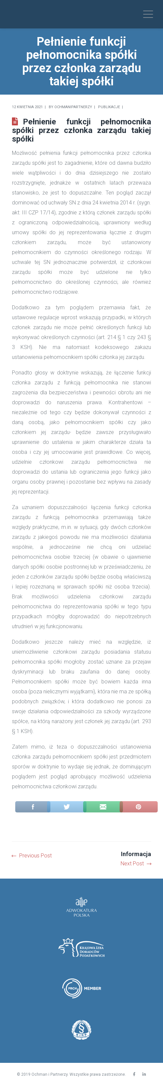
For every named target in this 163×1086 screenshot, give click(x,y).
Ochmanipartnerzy (73, 107)
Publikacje (109, 107)
